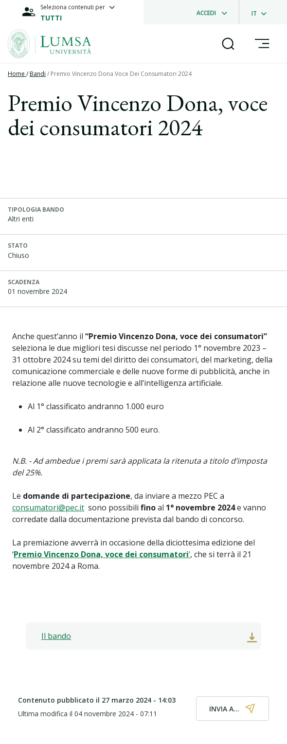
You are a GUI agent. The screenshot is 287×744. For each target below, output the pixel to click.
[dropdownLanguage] (262, 12)
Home (17, 74)
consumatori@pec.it (48, 507)
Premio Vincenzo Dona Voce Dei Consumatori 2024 (121, 74)
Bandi (38, 74)
